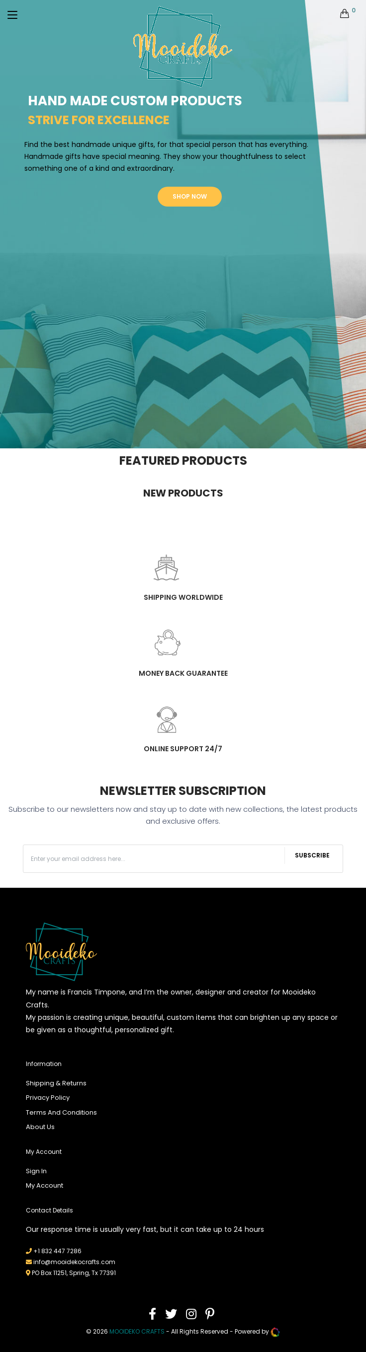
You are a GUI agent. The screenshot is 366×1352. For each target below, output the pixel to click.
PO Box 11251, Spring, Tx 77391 (74, 1273)
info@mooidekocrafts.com (74, 1262)
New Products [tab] (183, 493)
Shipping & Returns (56, 1083)
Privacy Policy (48, 1097)
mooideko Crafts (137, 1332)
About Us (40, 1127)
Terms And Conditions (61, 1112)
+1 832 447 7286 (57, 1251)
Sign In (36, 1171)
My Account (44, 1185)
